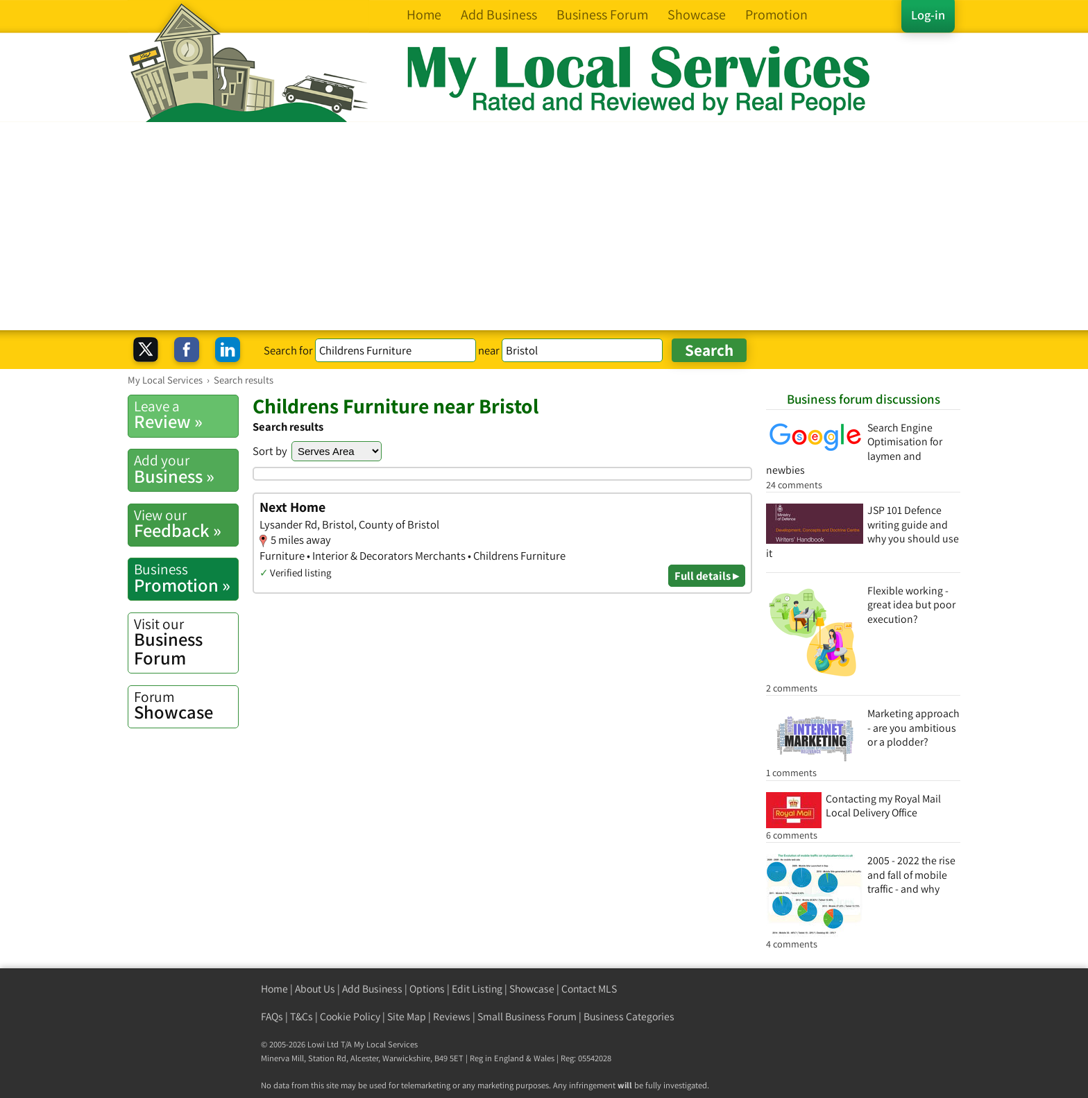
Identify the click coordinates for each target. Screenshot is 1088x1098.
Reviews (451, 1016)
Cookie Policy (350, 1016)
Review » (186, 415)
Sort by (270, 450)
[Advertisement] (544, 226)
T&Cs (301, 1016)
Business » (186, 469)
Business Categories (629, 1016)
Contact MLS (589, 988)
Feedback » (186, 523)
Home (274, 988)
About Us (315, 988)
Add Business (372, 988)
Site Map (406, 1016)
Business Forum (186, 642)
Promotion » (186, 578)
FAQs (272, 1016)
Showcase (186, 705)
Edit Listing (477, 988)
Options (427, 988)
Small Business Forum (527, 1016)
